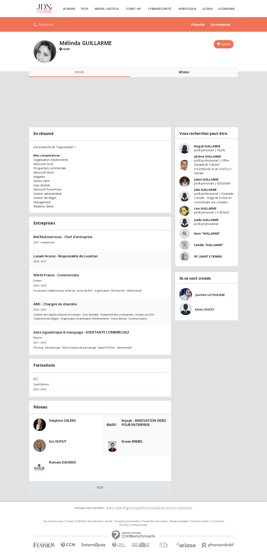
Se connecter (220, 24)
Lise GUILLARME (205, 208)
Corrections (217, 521)
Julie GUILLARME (205, 190)
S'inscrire (198, 24)
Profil (79, 72)
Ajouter (225, 44)
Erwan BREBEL (132, 441)
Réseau (184, 72)
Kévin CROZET (205, 309)
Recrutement (95, 521)
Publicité (81, 521)
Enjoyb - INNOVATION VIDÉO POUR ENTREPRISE (144, 422)
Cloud (207, 8)
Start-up (133, 8)
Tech (84, 8)
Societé (109, 521)
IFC (35, 379)
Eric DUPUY (57, 441)
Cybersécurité (159, 8)
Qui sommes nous (53, 521)
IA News (69, 8)
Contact (69, 521)
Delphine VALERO (62, 420)
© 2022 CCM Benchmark (133, 525)
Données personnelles (127, 521)
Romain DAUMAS (62, 462)
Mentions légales (179, 521)
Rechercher (46, 24)
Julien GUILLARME (206, 179)
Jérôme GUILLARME (207, 156)
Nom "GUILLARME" (207, 233)
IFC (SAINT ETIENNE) (208, 256)
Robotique (187, 8)
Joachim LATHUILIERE (210, 295)
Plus (100, 487)
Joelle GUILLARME (206, 220)
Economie (226, 8)
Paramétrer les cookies (155, 521)
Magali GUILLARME (207, 146)
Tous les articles (200, 521)
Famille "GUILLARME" (208, 245)
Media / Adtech (107, 8)
